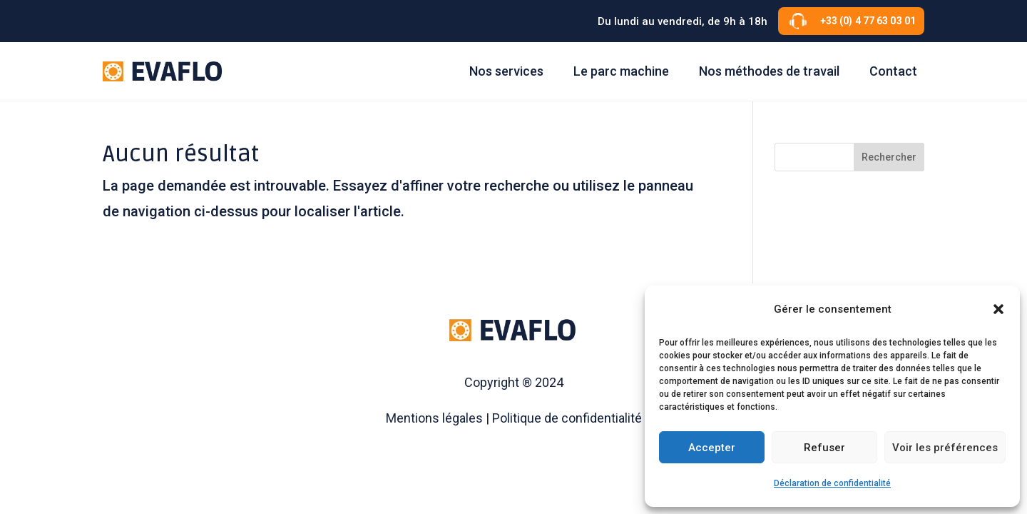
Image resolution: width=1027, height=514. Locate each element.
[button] (998, 309)
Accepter (711, 447)
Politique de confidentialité (567, 417)
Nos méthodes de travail (769, 71)
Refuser (824, 447)
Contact (893, 71)
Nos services (506, 71)
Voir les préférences (945, 447)
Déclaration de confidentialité (832, 483)
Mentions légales (434, 417)
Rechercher (889, 157)
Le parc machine (621, 71)
